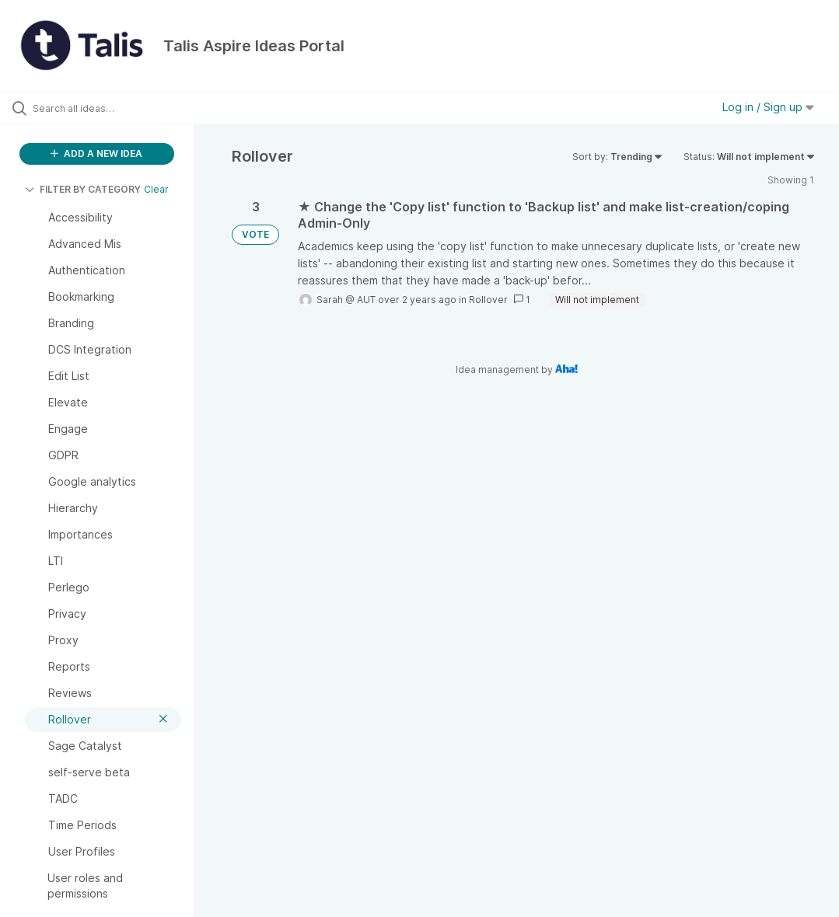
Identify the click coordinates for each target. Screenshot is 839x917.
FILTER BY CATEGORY (83, 189)
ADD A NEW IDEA (96, 153)
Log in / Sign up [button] (768, 106)
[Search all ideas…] (105, 108)
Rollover (488, 299)
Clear (156, 189)
